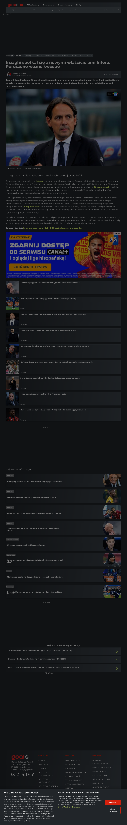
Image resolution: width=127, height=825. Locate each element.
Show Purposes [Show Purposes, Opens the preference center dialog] (113, 810)
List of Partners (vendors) (69, 807)
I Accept (112, 802)
